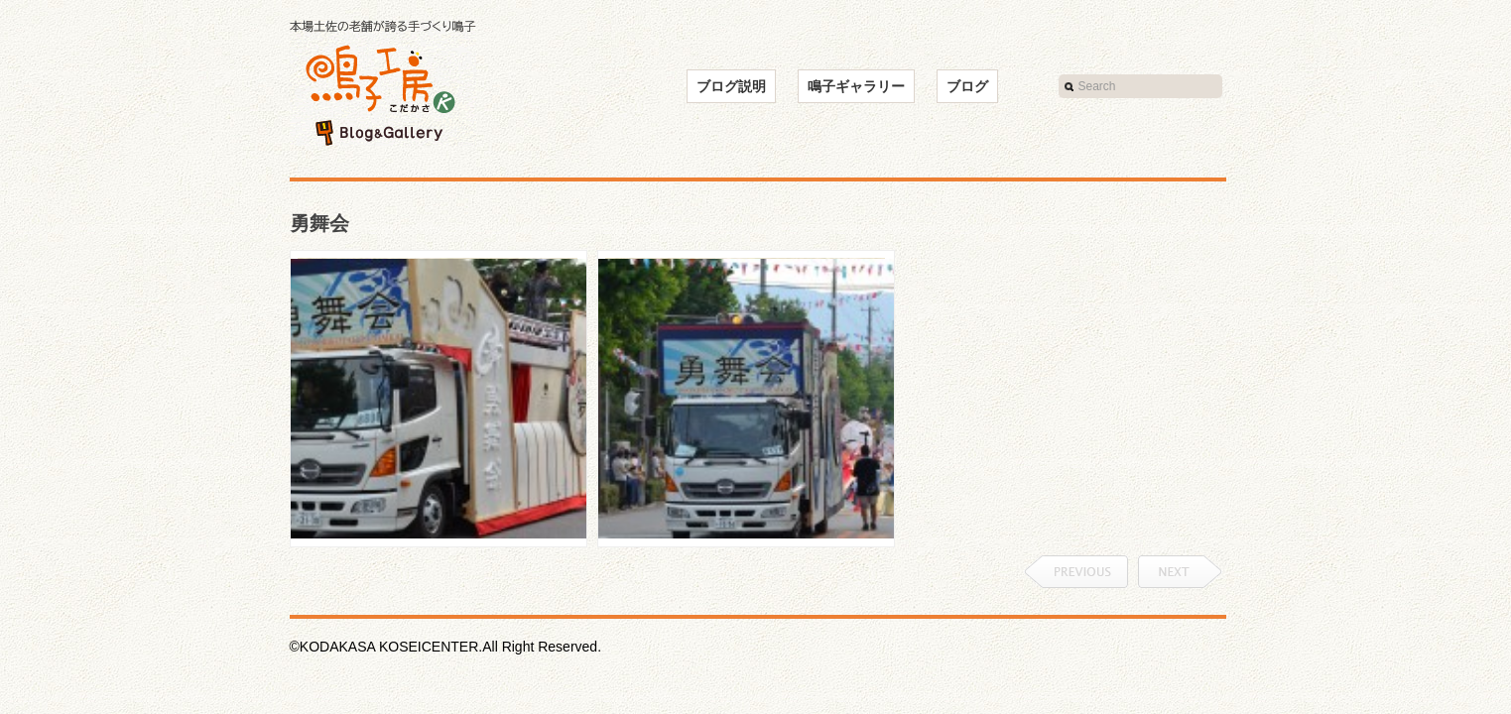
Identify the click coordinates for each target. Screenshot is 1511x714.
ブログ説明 (731, 86)
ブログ (967, 86)
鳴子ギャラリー (856, 86)
